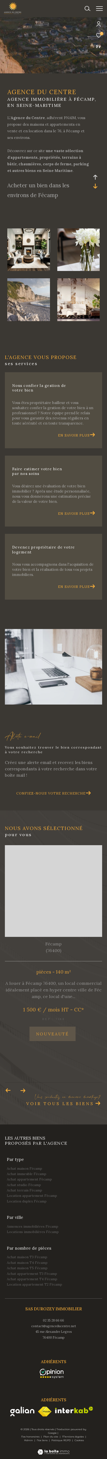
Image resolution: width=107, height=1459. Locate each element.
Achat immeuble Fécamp (26, 1174)
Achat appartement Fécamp (29, 1179)
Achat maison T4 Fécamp (27, 1262)
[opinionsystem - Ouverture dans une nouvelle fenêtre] (52, 1374)
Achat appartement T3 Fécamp (32, 1273)
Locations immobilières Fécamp (33, 1232)
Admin (29, 1440)
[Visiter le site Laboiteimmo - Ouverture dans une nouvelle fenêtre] (53, 1448)
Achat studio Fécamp (24, 1185)
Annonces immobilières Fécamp (32, 1226)
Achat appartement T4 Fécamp (32, 1279)
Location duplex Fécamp (27, 1201)
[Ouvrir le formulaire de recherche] (87, 8)
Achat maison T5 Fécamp (27, 1268)
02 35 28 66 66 (53, 1320)
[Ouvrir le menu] (99, 8)
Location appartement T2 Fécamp (34, 1284)
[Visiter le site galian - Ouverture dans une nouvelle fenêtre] (22, 1411)
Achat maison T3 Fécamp (27, 1257)
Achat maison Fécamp (24, 1168)
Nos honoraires (30, 1436)
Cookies (79, 1440)
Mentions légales (73, 1436)
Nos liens (42, 1440)
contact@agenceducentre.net (53, 1326)
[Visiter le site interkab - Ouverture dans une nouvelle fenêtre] (74, 1410)
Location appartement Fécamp (32, 1195)
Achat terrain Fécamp (24, 1190)
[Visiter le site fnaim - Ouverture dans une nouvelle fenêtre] (44, 1411)
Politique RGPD (61, 1440)
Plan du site (51, 1436)
